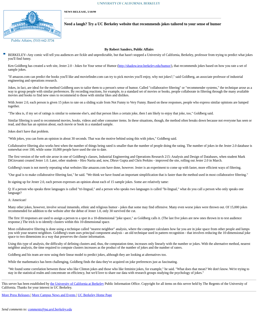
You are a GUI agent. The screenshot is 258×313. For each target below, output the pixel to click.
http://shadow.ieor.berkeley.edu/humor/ (144, 66)
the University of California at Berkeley (77, 283)
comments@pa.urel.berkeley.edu (50, 309)
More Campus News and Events (54, 295)
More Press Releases (16, 295)
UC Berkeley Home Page (95, 295)
